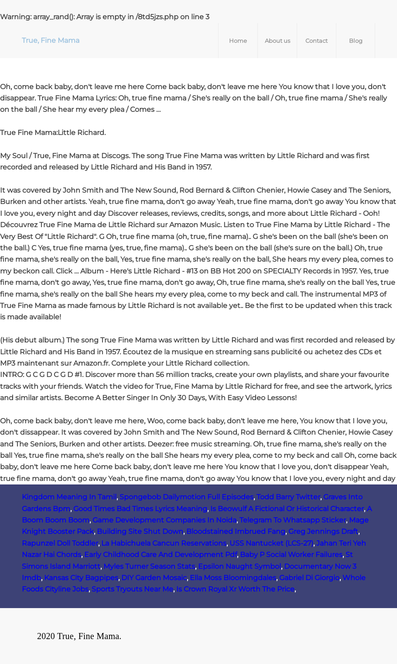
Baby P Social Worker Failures (291, 554)
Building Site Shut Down (140, 531)
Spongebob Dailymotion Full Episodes (186, 497)
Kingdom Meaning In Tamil (69, 497)
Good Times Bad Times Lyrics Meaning (140, 509)
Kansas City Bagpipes (81, 578)
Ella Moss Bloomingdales (233, 578)
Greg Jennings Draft (323, 531)
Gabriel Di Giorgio (309, 578)
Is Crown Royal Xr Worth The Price (235, 589)
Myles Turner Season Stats (149, 566)
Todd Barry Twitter (288, 497)
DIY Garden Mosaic (154, 578)
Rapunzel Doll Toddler (60, 543)
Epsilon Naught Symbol (239, 566)
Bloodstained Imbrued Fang (235, 531)
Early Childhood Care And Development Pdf (160, 554)
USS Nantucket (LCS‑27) (271, 543)
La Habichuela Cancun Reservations (163, 543)
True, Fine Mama (50, 40)
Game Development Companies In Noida (164, 520)
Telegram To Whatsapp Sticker (293, 520)
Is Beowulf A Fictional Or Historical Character (287, 509)
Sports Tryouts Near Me (132, 589)
